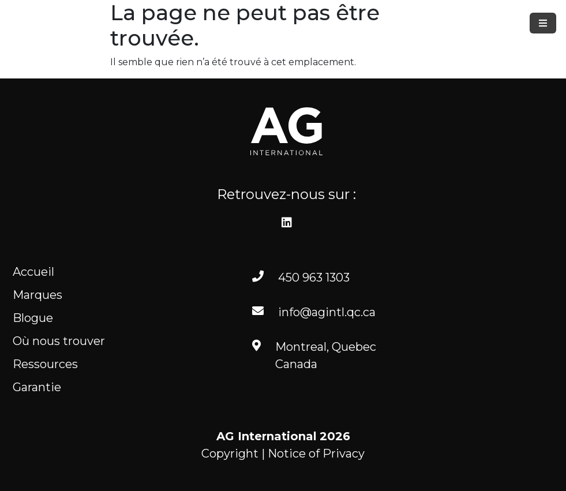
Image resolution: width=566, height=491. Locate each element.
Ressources (45, 364)
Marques (37, 295)
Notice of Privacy (316, 453)
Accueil (33, 272)
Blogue (33, 318)
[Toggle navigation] (543, 23)
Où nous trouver (59, 341)
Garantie (37, 387)
